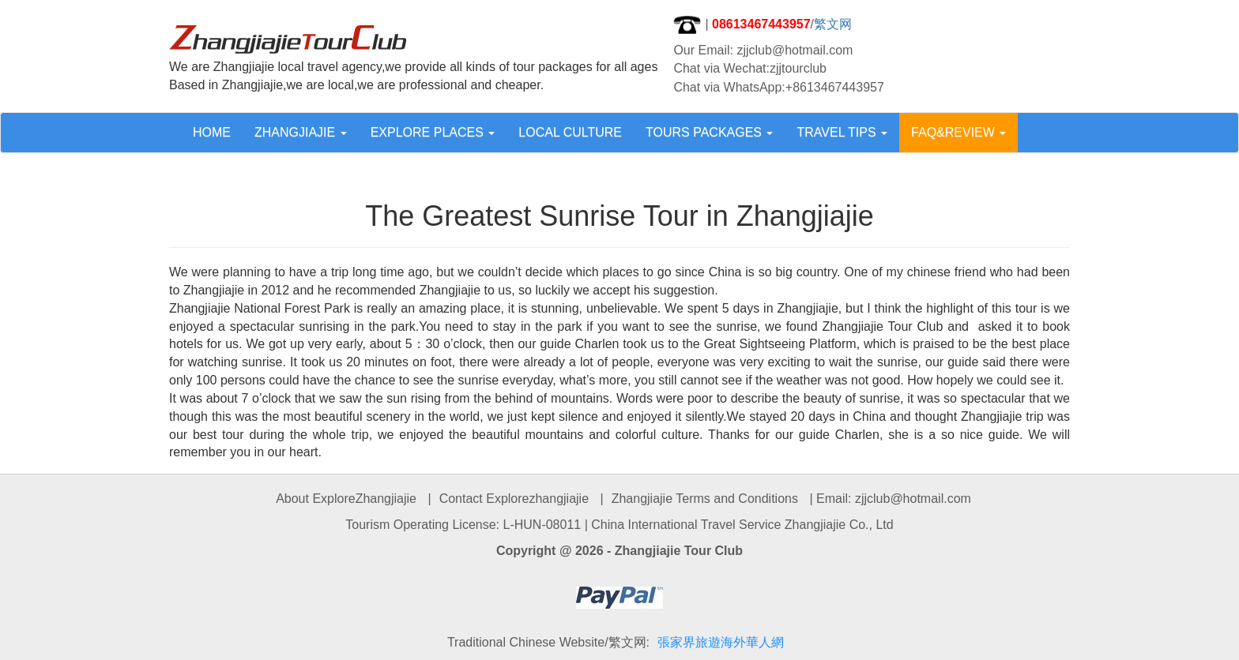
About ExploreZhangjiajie (346, 498)
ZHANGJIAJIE (300, 132)
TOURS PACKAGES (709, 132)
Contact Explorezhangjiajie (514, 498)
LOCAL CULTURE (570, 132)
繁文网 (833, 24)
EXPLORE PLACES (433, 132)
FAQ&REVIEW (958, 132)
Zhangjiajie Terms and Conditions (705, 498)
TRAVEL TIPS (841, 132)
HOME (212, 132)
